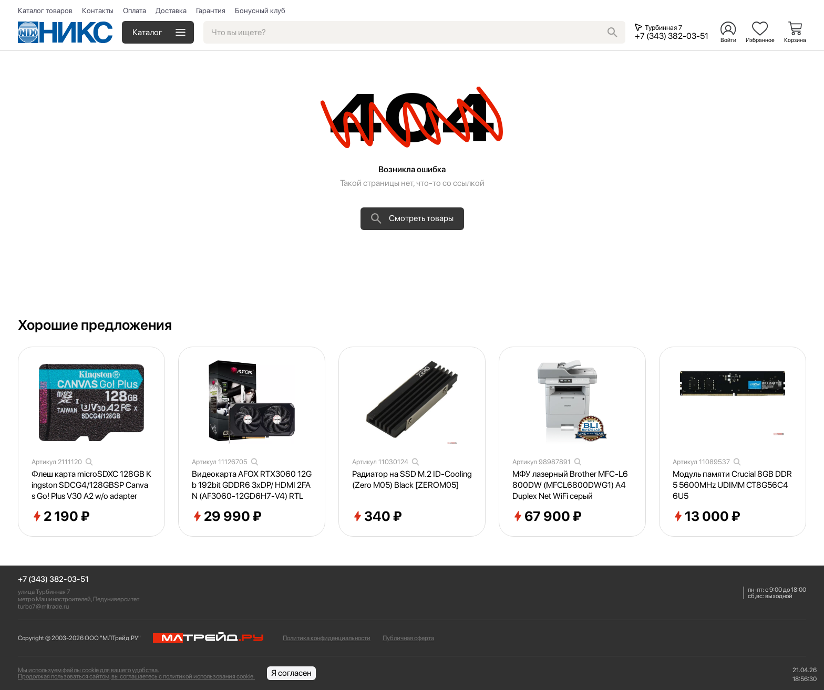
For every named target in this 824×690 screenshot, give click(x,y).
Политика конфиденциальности (326, 638)
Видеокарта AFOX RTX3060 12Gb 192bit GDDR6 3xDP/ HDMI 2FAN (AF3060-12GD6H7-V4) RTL (252, 485)
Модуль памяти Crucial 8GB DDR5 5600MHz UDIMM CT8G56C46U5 (732, 485)
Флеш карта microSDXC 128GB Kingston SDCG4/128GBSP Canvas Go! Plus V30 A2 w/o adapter (91, 485)
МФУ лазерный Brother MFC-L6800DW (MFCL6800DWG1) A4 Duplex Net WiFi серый (570, 485)
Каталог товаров (45, 10)
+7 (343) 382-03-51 (53, 579)
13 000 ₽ (706, 517)
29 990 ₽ (227, 517)
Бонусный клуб (260, 10)
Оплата (134, 10)
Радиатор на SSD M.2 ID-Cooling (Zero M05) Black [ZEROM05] (412, 479)
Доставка (171, 10)
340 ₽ (377, 517)
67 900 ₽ (547, 517)
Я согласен (291, 673)
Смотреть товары (412, 218)
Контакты (98, 10)
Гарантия (210, 10)
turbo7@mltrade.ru (43, 606)
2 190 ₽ (61, 517)
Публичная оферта (408, 638)
